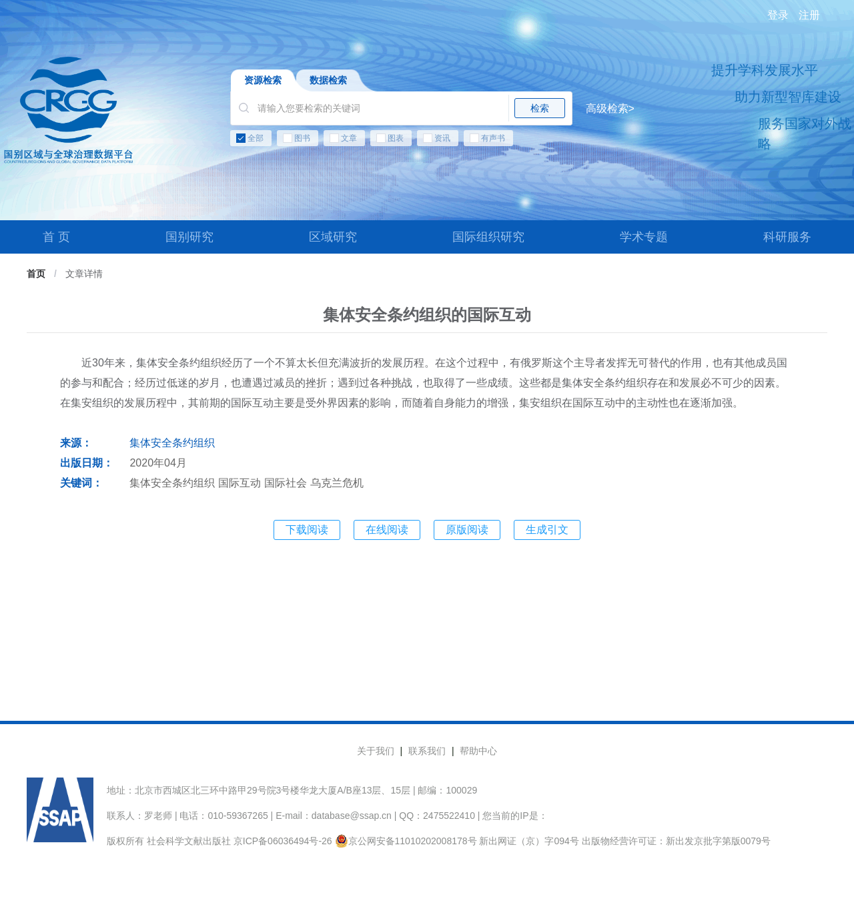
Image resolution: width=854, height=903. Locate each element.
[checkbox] (432, 141)
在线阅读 (387, 529)
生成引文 (547, 529)
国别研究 (189, 237)
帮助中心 (478, 750)
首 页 (56, 237)
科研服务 (787, 237)
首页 (36, 273)
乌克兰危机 (337, 483)
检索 (539, 108)
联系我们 (427, 750)
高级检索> (610, 108)
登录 (778, 15)
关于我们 (375, 750)
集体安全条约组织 (172, 442)
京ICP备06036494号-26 (283, 841)
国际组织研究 (488, 237)
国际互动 (239, 483)
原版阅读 (467, 529)
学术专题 (644, 237)
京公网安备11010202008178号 (406, 841)
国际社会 (285, 483)
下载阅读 (307, 529)
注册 (809, 15)
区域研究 (333, 237)
